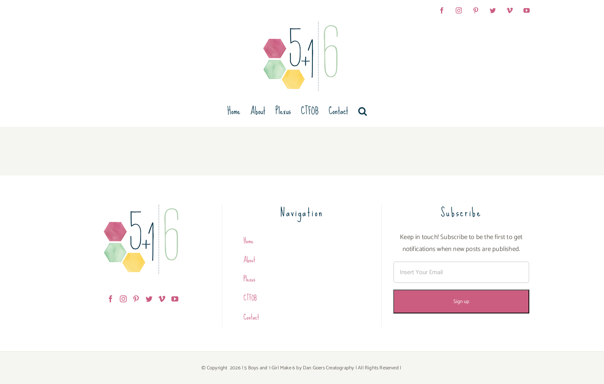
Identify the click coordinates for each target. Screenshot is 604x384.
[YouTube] (174, 298)
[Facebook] (110, 298)
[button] (362, 111)
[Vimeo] (161, 298)
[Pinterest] (136, 298)
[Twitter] (149, 298)
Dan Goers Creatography (328, 368)
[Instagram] (123, 298)
